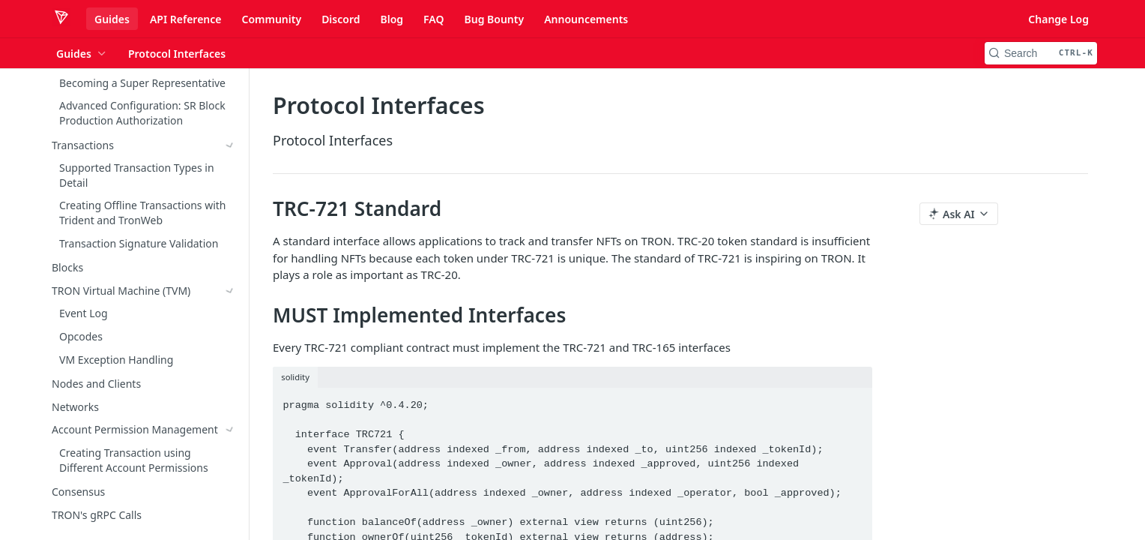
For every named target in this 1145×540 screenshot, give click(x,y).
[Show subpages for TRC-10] (230, 269)
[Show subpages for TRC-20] (230, 292)
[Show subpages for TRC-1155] (230, 470)
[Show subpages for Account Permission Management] (230, 113)
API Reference (186, 19)
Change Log (1058, 19)
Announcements (586, 19)
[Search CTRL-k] (1041, 53)
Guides (112, 19)
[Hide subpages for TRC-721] (230, 316)
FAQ (433, 19)
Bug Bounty (494, 19)
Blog (391, 19)
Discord (340, 19)
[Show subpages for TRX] (230, 247)
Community (271, 19)
